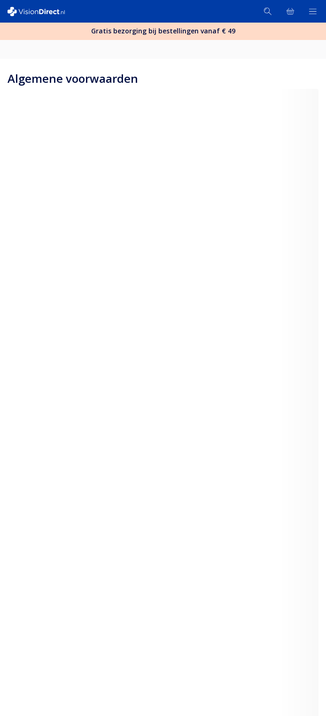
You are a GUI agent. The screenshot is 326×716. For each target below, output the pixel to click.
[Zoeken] (267, 11)
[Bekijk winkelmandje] (290, 11)
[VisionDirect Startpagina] (41, 11)
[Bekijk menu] (312, 11)
